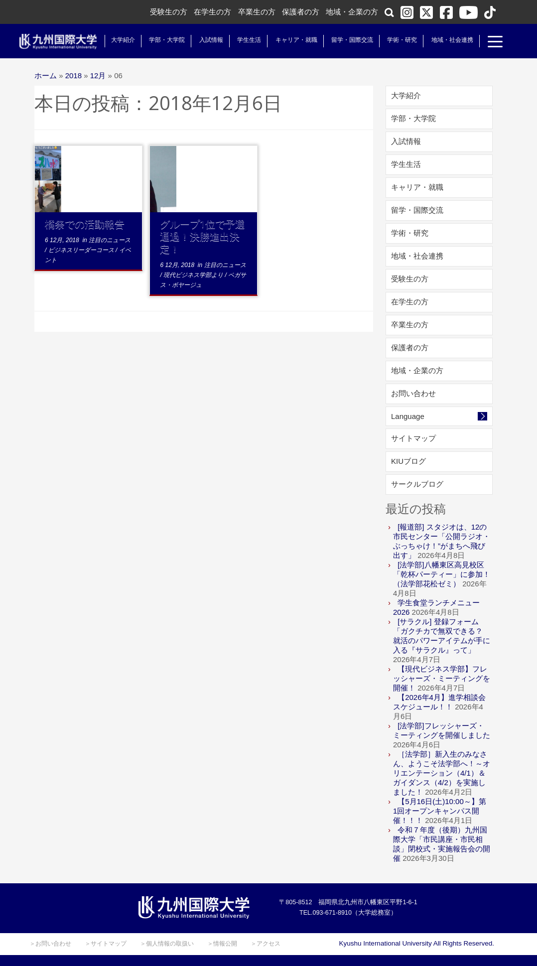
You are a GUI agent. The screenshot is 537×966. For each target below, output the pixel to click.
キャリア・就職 (288, 39)
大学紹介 (115, 39)
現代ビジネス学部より (194, 275)
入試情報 (203, 39)
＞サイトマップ (106, 943)
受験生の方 (168, 11)
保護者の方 (300, 11)
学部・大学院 (159, 39)
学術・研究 (394, 39)
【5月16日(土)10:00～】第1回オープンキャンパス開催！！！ (439, 811)
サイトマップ (413, 438)
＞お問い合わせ (50, 943)
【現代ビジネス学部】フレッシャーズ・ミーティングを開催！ (441, 678)
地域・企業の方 (352, 11)
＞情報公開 (222, 943)
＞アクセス (265, 943)
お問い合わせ (413, 393)
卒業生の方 (256, 11)
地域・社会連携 (444, 39)
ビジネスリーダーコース (82, 250)
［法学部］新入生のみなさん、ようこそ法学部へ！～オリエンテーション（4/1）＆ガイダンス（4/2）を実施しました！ (441, 773)
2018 (73, 75)
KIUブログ (408, 461)
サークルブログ (417, 484)
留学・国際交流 (344, 39)
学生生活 (241, 39)
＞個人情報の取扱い (167, 943)
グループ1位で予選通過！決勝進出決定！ (202, 236)
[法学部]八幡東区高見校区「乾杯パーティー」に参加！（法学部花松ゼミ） (441, 574)
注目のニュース (110, 240)
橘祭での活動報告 (85, 224)
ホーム (45, 75)
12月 (98, 75)
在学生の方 (212, 11)
